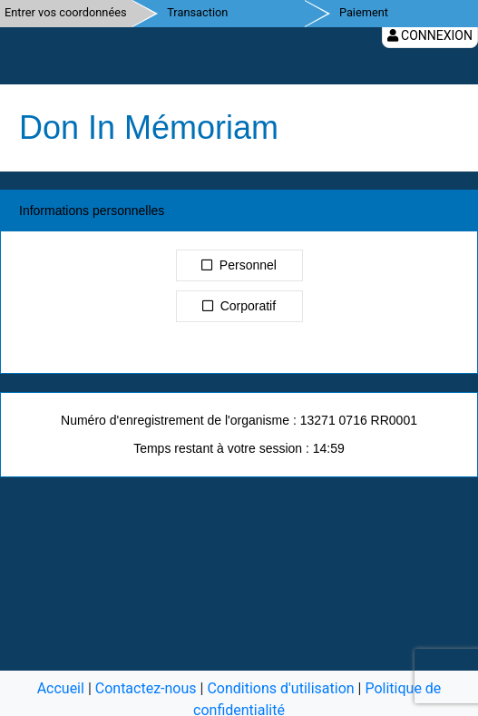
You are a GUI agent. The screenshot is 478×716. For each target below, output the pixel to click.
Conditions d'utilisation (280, 688)
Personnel (239, 265)
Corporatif (239, 306)
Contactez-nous (146, 688)
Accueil (60, 688)
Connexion (430, 35)
